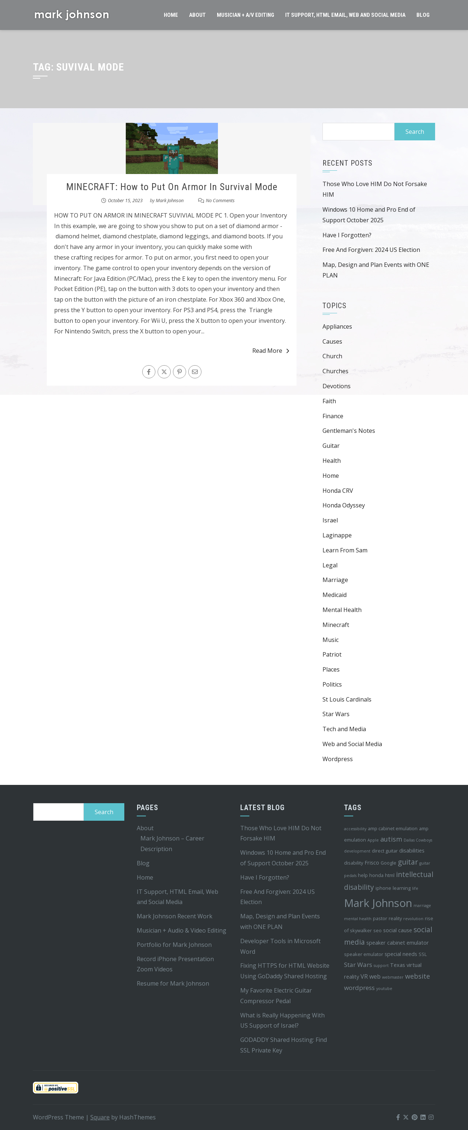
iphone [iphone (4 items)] (383, 888)
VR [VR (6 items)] (364, 976)
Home (171, 15)
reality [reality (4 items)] (395, 918)
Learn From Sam (344, 550)
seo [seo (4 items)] (377, 930)
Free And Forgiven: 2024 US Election (371, 250)
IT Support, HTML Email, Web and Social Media (345, 15)
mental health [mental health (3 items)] (357, 918)
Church (332, 356)
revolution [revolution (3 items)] (413, 918)
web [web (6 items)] (375, 976)
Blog (423, 15)
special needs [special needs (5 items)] (401, 954)
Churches (335, 371)
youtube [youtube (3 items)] (384, 988)
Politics (332, 684)
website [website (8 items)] (417, 976)
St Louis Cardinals (346, 699)
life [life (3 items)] (415, 888)
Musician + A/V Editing (245, 15)
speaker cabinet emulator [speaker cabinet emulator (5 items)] (397, 942)
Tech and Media (344, 729)
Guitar (331, 446)
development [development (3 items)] (357, 851)
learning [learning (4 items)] (402, 888)
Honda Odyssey (343, 505)
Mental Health (342, 610)
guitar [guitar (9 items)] (408, 862)
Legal (329, 565)
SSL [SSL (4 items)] (423, 954)
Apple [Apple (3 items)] (373, 840)
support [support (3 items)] (381, 965)
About (197, 15)
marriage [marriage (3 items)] (422, 905)
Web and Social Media (352, 744)
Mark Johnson (170, 200)
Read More (270, 351)
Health (331, 461)
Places (331, 669)
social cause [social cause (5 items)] (397, 930)
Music (330, 640)
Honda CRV (337, 491)
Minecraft (335, 625)
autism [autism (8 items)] (391, 839)
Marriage (335, 580)
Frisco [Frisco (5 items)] (372, 862)
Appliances (337, 326)
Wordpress (337, 759)
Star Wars (336, 714)
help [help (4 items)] (363, 875)
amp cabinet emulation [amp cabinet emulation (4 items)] (393, 828)
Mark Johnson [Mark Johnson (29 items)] (378, 903)
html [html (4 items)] (390, 875)
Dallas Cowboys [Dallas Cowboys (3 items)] (418, 840)
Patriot (331, 654)
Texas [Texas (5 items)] (397, 964)
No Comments (220, 200)
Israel (330, 520)
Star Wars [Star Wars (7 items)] (358, 964)
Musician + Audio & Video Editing (181, 930)
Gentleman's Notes (348, 431)
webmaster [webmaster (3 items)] (393, 977)
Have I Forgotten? (346, 235)
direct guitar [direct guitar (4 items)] (385, 850)
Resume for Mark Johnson (173, 983)
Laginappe (337, 535)
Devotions (336, 386)
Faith (329, 401)
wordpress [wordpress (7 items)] (359, 987)
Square (100, 1117)
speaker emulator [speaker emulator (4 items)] (363, 954)
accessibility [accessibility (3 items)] (355, 828)
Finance (332, 416)
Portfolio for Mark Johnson (174, 945)
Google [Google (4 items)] (388, 862)
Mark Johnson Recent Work (174, 916)
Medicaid (334, 595)
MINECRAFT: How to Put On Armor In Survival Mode (172, 186)
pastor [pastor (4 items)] (380, 918)
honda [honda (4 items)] (376, 875)
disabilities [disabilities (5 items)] (411, 850)
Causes (332, 341)
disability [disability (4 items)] (353, 862)
